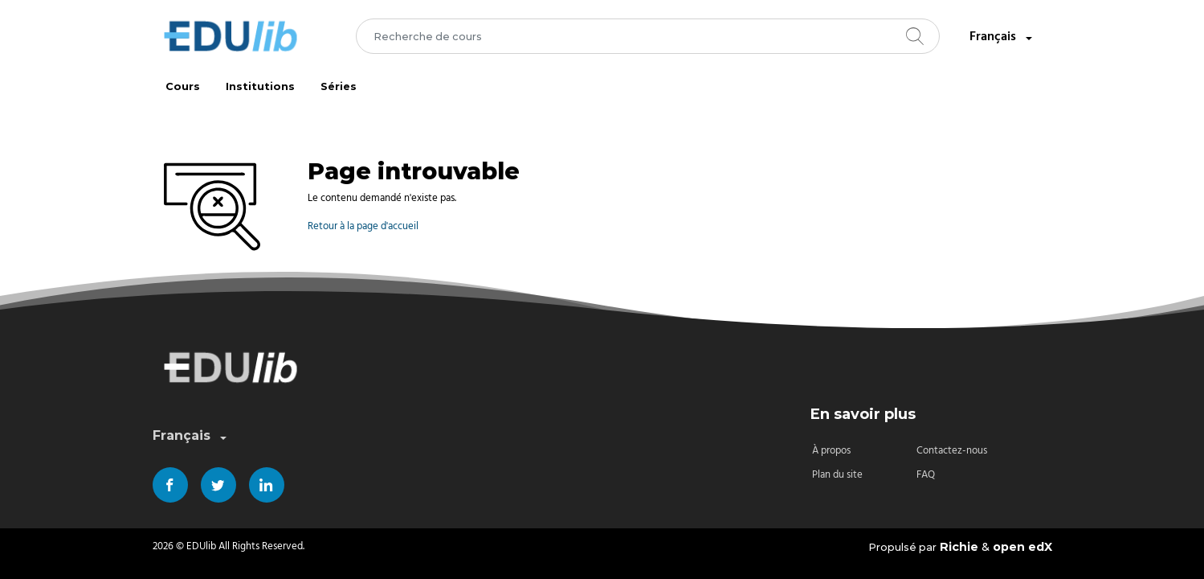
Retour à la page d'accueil (363, 226)
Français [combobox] (1002, 37)
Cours (182, 86)
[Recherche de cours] (647, 36)
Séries (338, 86)
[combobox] (647, 36)
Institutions (260, 86)
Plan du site (837, 475)
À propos (831, 451)
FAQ (925, 475)
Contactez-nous (951, 451)
